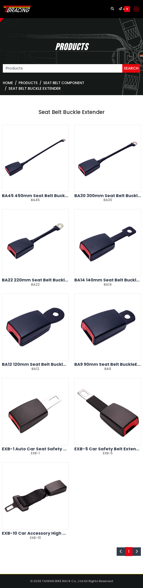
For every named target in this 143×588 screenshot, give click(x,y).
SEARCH (131, 68)
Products (28, 82)
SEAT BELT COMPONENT (63, 82)
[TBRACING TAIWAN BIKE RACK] (17, 9)
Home (8, 82)
